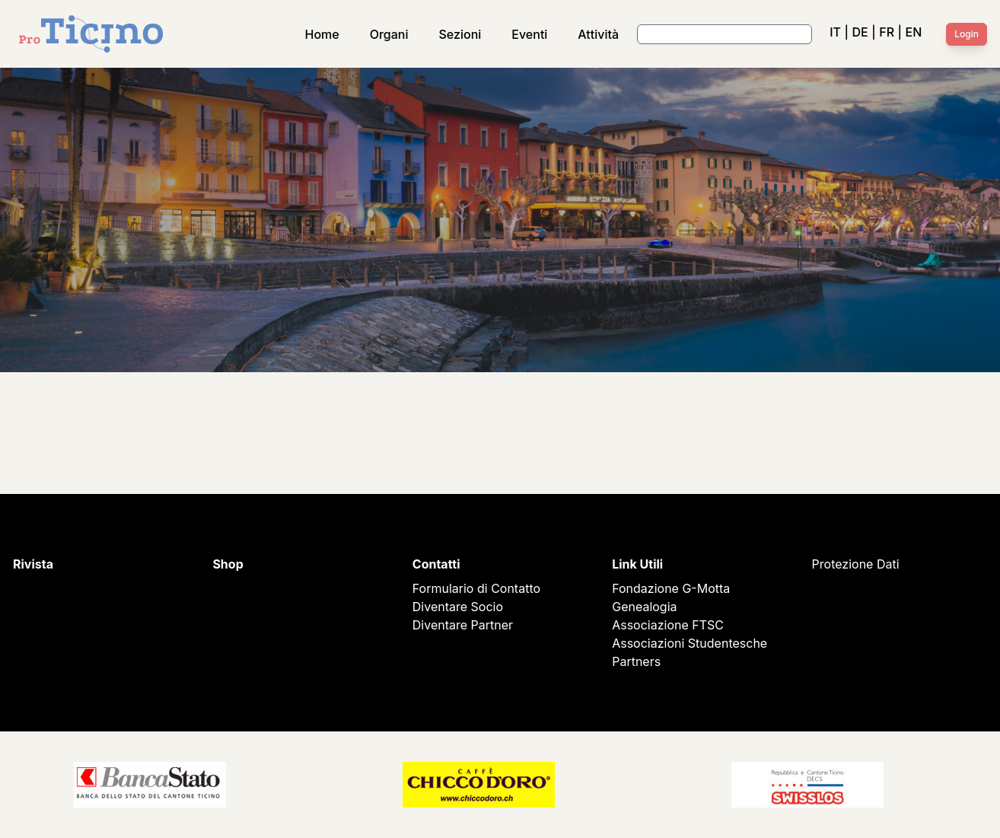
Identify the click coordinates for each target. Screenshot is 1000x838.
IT (835, 32)
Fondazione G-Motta (671, 588)
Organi (389, 34)
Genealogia (644, 606)
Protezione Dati (856, 564)
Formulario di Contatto (476, 588)
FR (886, 32)
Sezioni (460, 34)
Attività (598, 34)
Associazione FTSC (668, 624)
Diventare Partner (462, 624)
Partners (636, 661)
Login (966, 34)
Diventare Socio (457, 606)
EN (914, 32)
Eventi (529, 34)
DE (860, 32)
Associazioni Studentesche (689, 643)
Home (322, 34)
